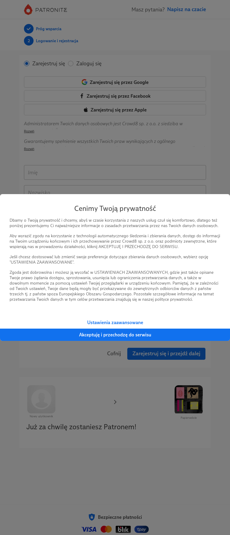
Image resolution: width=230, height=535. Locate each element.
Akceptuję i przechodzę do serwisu (115, 335)
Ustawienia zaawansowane (115, 322)
